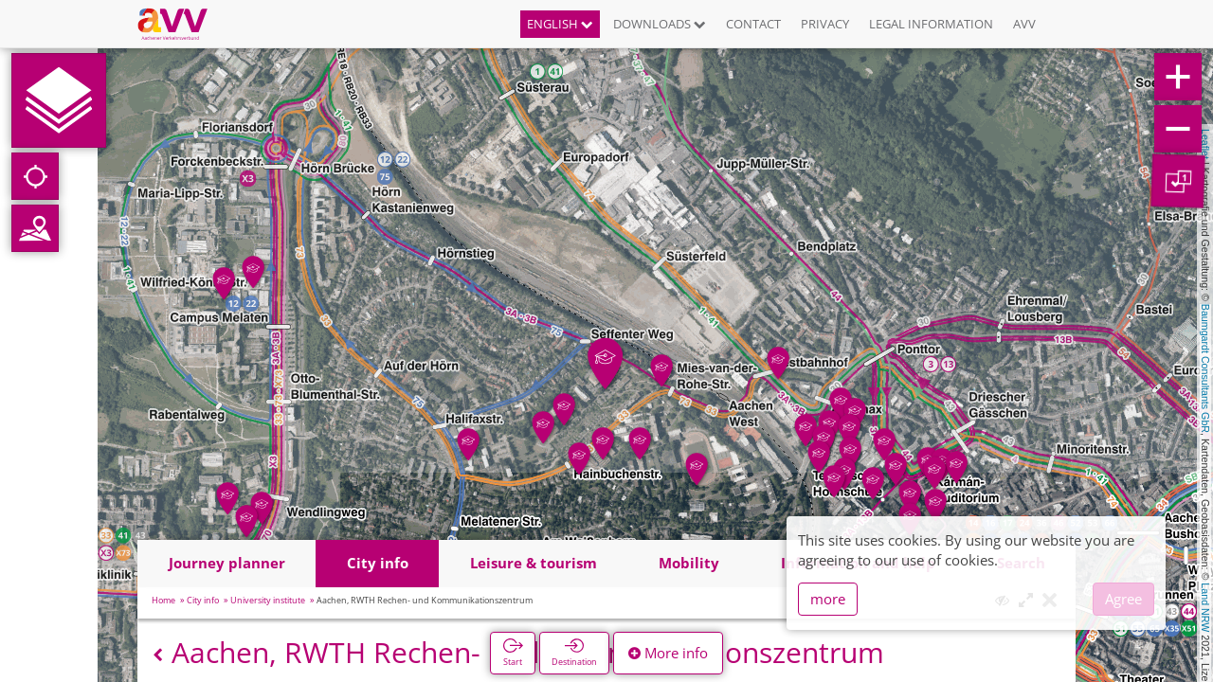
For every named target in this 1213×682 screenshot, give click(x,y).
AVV (1024, 23)
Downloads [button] (659, 23)
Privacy (825, 23)
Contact (753, 23)
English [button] (560, 23)
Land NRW (1205, 607)
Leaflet (1205, 144)
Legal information (931, 23)
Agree (1123, 598)
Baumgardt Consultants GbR (1205, 368)
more (827, 598)
